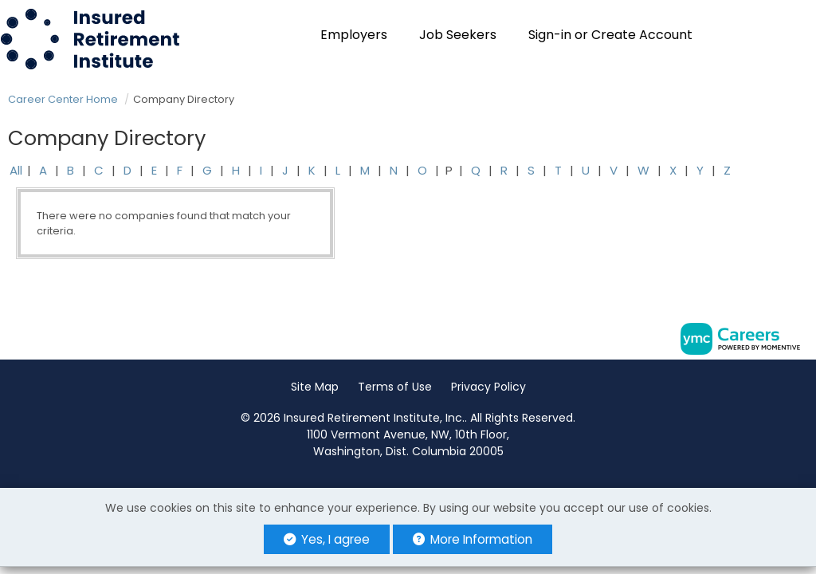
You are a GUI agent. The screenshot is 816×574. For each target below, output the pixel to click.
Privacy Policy (488, 387)
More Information (472, 539)
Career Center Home (63, 99)
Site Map (315, 387)
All (16, 170)
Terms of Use (395, 387)
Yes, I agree (327, 539)
